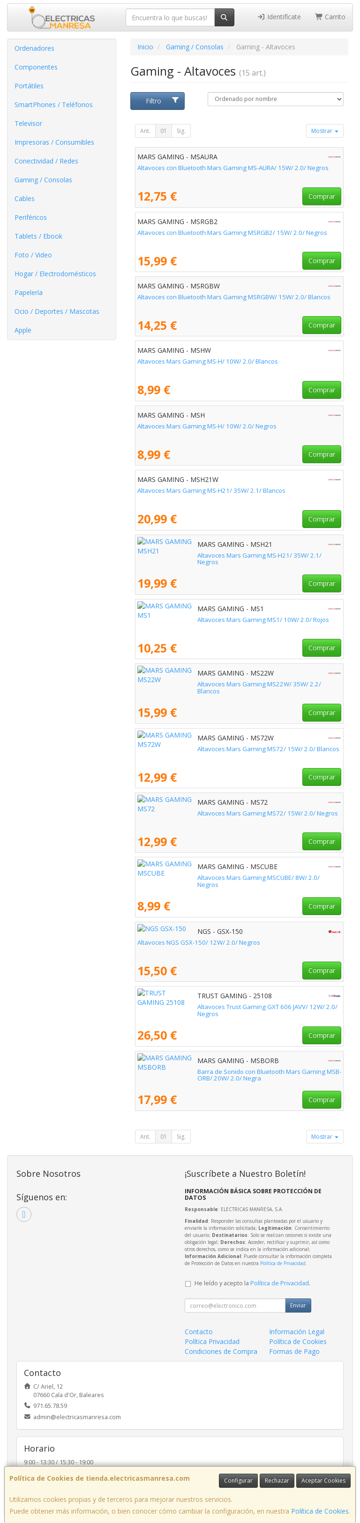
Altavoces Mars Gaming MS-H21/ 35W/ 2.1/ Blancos (211, 490)
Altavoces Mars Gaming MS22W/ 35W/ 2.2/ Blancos (211, 684)
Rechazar (277, 1480)
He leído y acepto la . (252, 1283)
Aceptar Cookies (323, 1480)
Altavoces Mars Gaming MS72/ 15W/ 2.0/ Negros (207, 813)
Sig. (181, 131)
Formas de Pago (294, 1351)
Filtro (163, 100)
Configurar (238, 1480)
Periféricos (31, 217)
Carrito (330, 16)
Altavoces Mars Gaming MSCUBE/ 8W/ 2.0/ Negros (209, 877)
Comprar (321, 196)
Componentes (36, 66)
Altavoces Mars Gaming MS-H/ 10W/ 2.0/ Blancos (207, 361)
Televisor (28, 123)
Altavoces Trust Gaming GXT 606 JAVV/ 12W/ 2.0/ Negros (218, 1006)
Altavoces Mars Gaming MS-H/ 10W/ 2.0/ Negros (207, 426)
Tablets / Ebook (38, 236)
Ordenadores (34, 48)
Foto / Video (33, 254)
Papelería (29, 292)
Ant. (145, 131)
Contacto (199, 1331)
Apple (23, 330)
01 (163, 131)
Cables (25, 198)
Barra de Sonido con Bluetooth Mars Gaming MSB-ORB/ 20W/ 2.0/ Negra (231, 1075)
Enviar (298, 1305)
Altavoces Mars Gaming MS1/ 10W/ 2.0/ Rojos (203, 619)
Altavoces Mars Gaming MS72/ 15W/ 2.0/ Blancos (208, 749)
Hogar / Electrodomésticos (55, 273)
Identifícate (279, 16)
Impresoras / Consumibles (54, 142)
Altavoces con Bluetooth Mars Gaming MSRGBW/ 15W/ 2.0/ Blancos (233, 297)
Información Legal (296, 1331)
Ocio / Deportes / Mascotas (57, 311)
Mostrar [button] (324, 131)
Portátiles (29, 85)
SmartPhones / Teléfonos (54, 104)
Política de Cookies (320, 1511)
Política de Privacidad (283, 1263)
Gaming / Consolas (43, 179)
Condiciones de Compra (221, 1351)
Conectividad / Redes (46, 160)
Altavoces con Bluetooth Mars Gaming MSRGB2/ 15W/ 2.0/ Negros (232, 232)
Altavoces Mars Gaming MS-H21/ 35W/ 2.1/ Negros (210, 555)
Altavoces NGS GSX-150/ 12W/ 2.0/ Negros (198, 942)
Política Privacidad (212, 1341)
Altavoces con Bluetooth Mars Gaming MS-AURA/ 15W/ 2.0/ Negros (233, 167)
